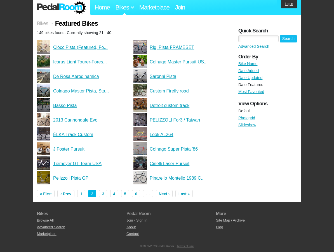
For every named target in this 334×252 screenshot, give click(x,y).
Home (102, 7)
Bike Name (247, 63)
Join (180, 7)
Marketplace (154, 7)
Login (289, 4)
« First (46, 194)
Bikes (42, 23)
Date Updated (250, 77)
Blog (219, 227)
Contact (132, 234)
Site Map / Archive (230, 220)
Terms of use (185, 246)
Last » (184, 194)
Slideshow (247, 125)
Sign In (141, 220)
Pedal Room (61, 7)
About (131, 227)
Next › (164, 194)
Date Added (248, 70)
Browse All (45, 220)
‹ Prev (65, 194)
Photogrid (246, 118)
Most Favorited (251, 91)
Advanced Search (253, 46)
